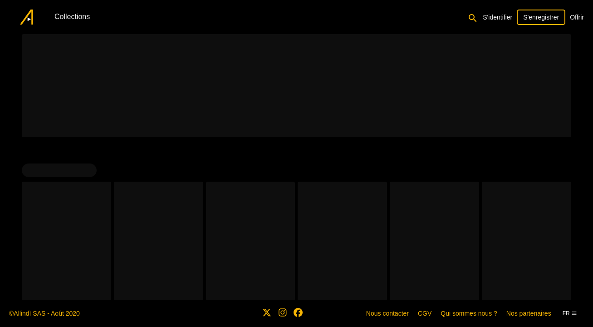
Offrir (577, 17)
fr (570, 313)
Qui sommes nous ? (469, 313)
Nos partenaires (528, 313)
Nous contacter (387, 313)
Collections (72, 16)
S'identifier (497, 17)
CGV (424, 313)
